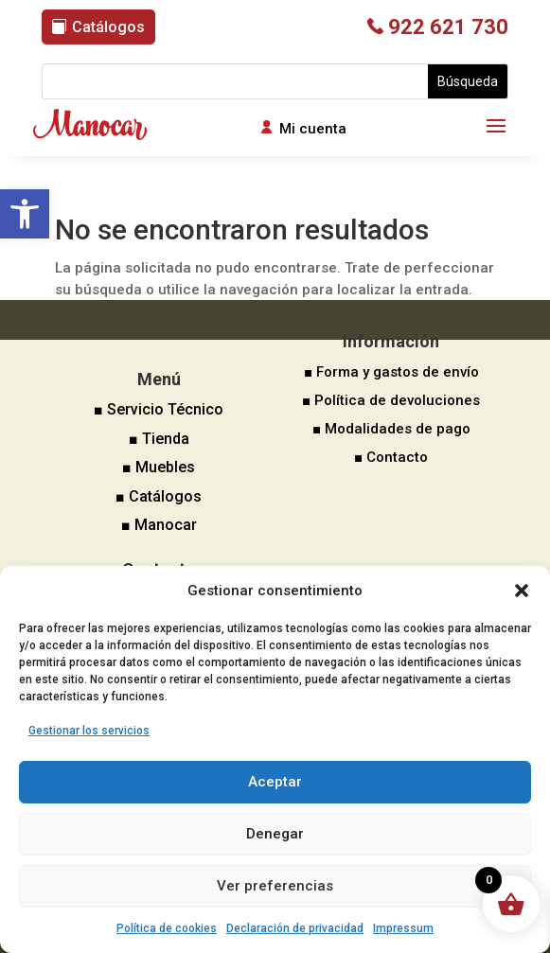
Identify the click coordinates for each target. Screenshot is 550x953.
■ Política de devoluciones (391, 400)
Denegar (275, 833)
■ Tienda (159, 439)
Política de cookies (166, 928)
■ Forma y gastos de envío (391, 371)
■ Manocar (159, 525)
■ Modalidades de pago (391, 428)
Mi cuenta (312, 128)
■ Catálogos (158, 496)
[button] (24, 213)
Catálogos (108, 27)
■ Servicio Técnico (158, 409)
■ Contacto (391, 457)
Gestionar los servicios (89, 730)
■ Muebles (158, 467)
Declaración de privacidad (295, 928)
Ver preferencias (275, 885)
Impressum (403, 928)
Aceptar (275, 781)
